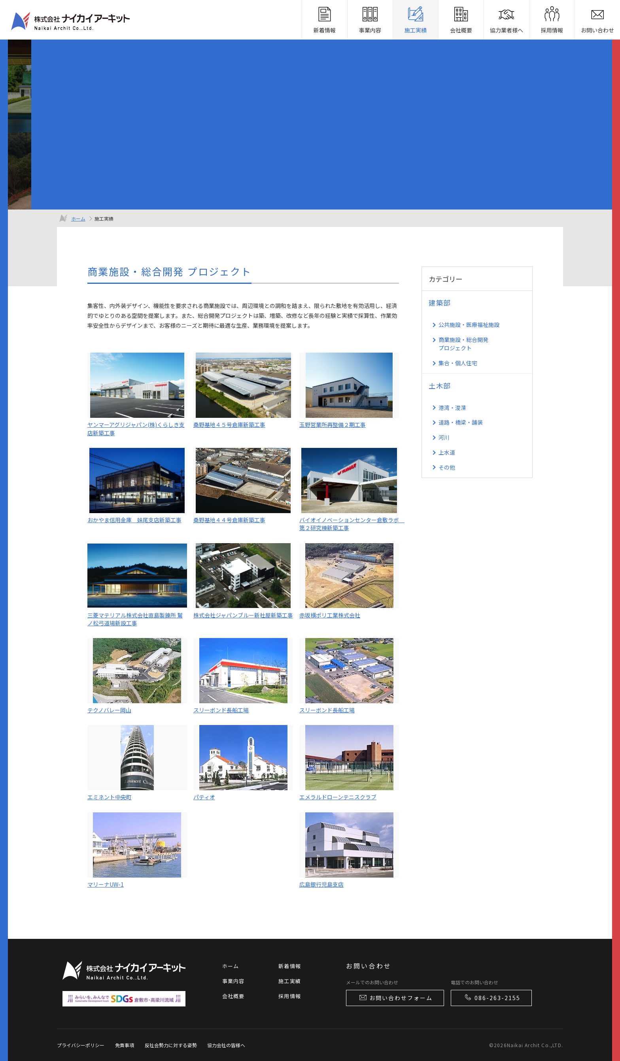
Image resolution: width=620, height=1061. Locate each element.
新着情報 (289, 966)
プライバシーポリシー (80, 1045)
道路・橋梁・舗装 (461, 422)
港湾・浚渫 (452, 408)
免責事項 (124, 1045)
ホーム (78, 218)
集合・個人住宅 (458, 363)
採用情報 (289, 996)
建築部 (440, 303)
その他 (447, 467)
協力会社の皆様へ (226, 1045)
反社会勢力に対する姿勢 (171, 1045)
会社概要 (233, 996)
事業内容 (233, 981)
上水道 (447, 452)
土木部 (440, 386)
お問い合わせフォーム (395, 997)
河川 (444, 437)
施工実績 (289, 981)
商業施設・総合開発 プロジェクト (463, 344)
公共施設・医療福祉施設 (469, 324)
